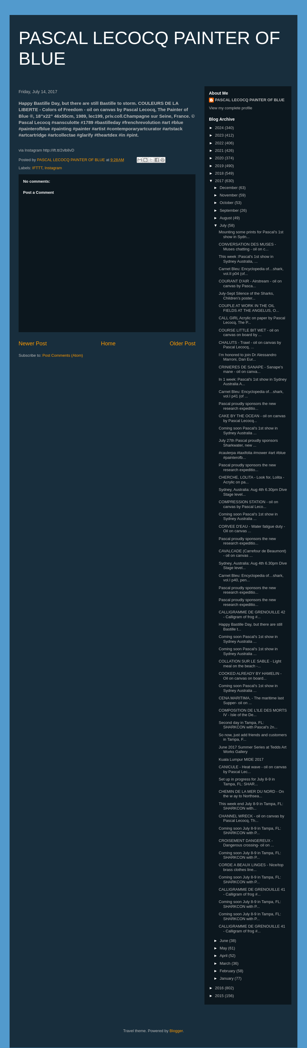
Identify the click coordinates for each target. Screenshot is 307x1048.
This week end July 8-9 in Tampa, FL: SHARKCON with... (251, 806)
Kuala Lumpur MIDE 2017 (241, 759)
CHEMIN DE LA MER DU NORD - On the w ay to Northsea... (251, 794)
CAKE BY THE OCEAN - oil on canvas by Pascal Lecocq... (252, 418)
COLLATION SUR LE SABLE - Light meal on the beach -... (250, 663)
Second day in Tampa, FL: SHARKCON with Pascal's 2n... (248, 725)
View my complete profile (230, 108)
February (228, 971)
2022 (220, 143)
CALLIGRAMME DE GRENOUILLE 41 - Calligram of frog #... (252, 891)
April (224, 955)
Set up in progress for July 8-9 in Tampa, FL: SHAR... (247, 781)
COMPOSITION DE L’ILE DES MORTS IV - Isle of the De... (253, 712)
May (224, 948)
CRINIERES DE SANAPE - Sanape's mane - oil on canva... (251, 369)
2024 (220, 127)
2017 (220, 181)
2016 (220, 988)
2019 (220, 166)
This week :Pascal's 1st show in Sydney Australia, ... (246, 259)
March (226, 963)
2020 (220, 158)
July (224, 225)
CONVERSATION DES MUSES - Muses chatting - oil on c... (247, 246)
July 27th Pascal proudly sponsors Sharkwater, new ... (248, 442)
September (230, 210)
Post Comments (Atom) (63, 355)
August (226, 218)
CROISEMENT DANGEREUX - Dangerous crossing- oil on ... (246, 843)
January (227, 978)
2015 (220, 995)
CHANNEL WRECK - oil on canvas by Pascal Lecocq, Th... (251, 818)
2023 (220, 135)
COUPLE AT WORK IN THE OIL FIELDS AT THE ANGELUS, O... (249, 308)
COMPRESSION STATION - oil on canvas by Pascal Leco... (248, 504)
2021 (220, 150)
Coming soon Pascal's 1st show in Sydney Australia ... (248, 430)
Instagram (53, 168)
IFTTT (37, 168)
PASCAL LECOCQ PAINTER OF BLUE (250, 100)
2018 (220, 173)
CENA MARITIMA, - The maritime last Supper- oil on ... (251, 700)
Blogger (176, 1031)
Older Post (182, 344)
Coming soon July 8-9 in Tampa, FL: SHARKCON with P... (250, 830)
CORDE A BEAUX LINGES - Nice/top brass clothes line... (251, 867)
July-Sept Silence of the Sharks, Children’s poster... (246, 295)
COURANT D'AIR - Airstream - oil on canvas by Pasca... (250, 283)
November (229, 195)
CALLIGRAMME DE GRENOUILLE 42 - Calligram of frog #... (252, 614)
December (229, 187)
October (227, 202)
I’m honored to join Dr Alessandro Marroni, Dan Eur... (247, 357)
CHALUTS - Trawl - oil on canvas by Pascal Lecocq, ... (250, 345)
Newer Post (33, 344)
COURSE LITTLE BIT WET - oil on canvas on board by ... (249, 332)
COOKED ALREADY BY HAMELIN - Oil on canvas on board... (250, 675)
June (224, 940)
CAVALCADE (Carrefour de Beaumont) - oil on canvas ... (252, 553)
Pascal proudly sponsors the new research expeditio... (247, 406)
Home (108, 344)
